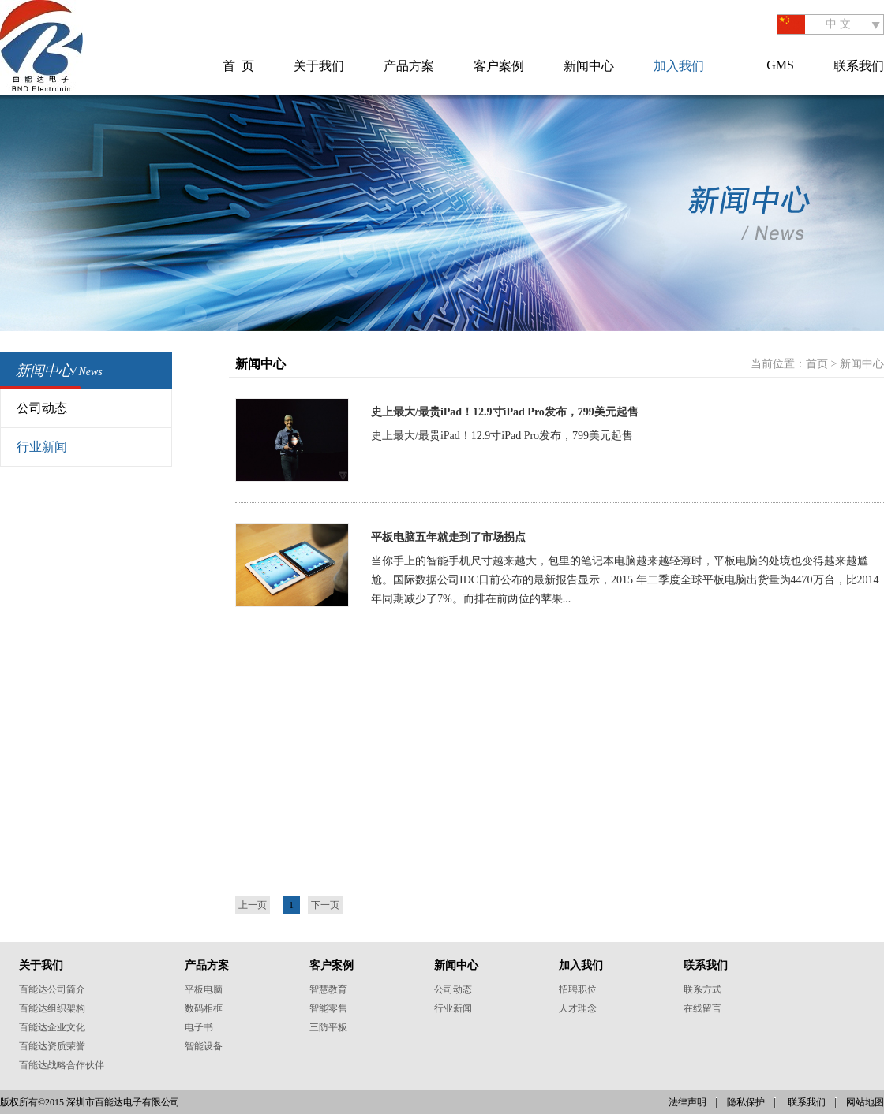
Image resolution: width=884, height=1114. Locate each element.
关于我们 (319, 66)
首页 (817, 364)
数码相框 (204, 1008)
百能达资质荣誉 (52, 1046)
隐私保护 (746, 1102)
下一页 (325, 905)
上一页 (252, 905)
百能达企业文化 (52, 1027)
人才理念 (578, 1008)
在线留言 (702, 1008)
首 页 (238, 66)
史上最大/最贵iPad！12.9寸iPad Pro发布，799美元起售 (502, 436)
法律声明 (687, 1102)
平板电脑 (204, 989)
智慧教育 (328, 989)
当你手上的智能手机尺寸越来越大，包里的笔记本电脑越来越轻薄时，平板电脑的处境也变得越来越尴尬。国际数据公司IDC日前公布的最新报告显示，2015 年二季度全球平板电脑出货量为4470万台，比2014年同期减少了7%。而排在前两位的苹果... (625, 580)
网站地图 (865, 1102)
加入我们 (679, 66)
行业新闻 (42, 446)
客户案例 (499, 66)
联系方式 (702, 989)
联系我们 (858, 66)
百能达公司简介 (52, 989)
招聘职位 (578, 989)
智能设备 (204, 1046)
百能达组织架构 (52, 1008)
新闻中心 (589, 66)
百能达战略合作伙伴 (61, 1065)
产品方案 (409, 66)
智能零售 (328, 1008)
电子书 (199, 1027)
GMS (780, 65)
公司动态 (42, 408)
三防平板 (328, 1027)
